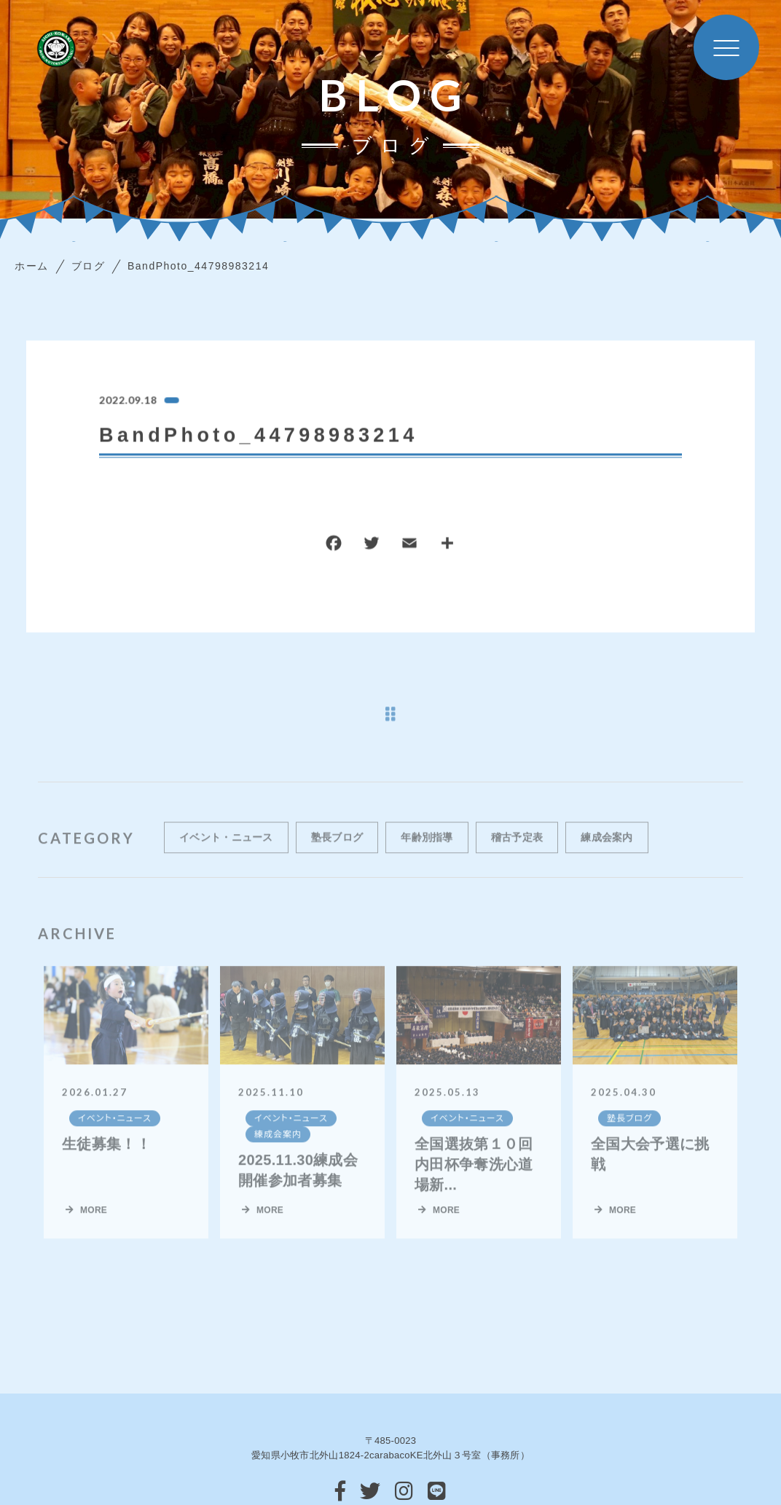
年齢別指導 (427, 850)
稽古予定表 (517, 850)
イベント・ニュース (226, 850)
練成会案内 (607, 850)
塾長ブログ (337, 850)
